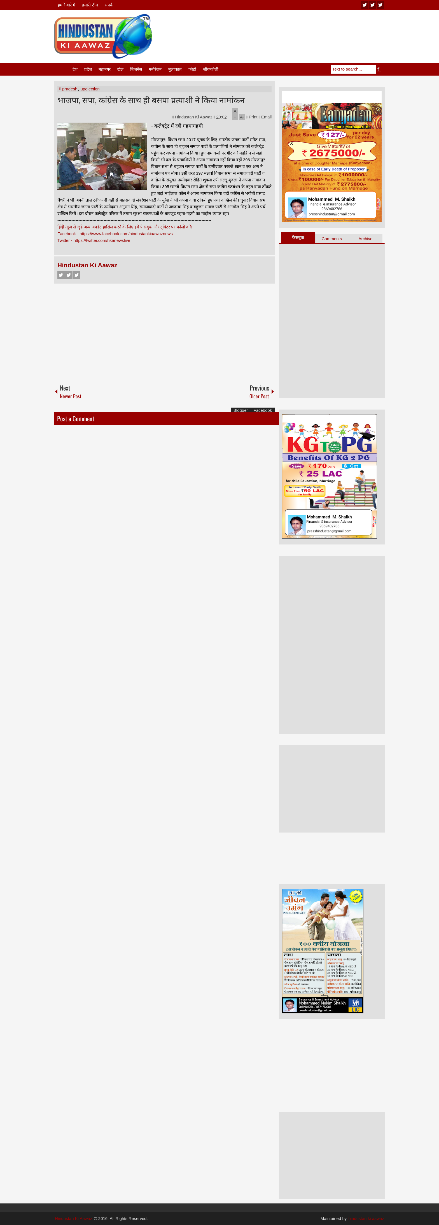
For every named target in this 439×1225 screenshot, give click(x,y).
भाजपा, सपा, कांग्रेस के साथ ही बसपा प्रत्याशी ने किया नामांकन (151, 99)
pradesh (69, 89)
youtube (364, 5)
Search (380, 69)
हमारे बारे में (66, 5)
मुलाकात (175, 69)
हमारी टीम (90, 5)
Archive (365, 238)
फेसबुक (298, 237)
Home (63, 69)
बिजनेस (136, 69)
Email (265, 116)
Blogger (240, 410)
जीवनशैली (210, 69)
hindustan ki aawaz (366, 1218)
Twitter (69, 275)
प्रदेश (88, 69)
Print (251, 116)
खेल (120, 69)
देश (75, 69)
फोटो (192, 69)
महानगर (105, 69)
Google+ (76, 275)
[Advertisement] (283, 27)
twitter (372, 5)
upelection (90, 89)
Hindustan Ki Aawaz (194, 116)
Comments (332, 238)
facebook (380, 5)
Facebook (61, 275)
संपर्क (109, 5)
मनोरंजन (155, 69)
